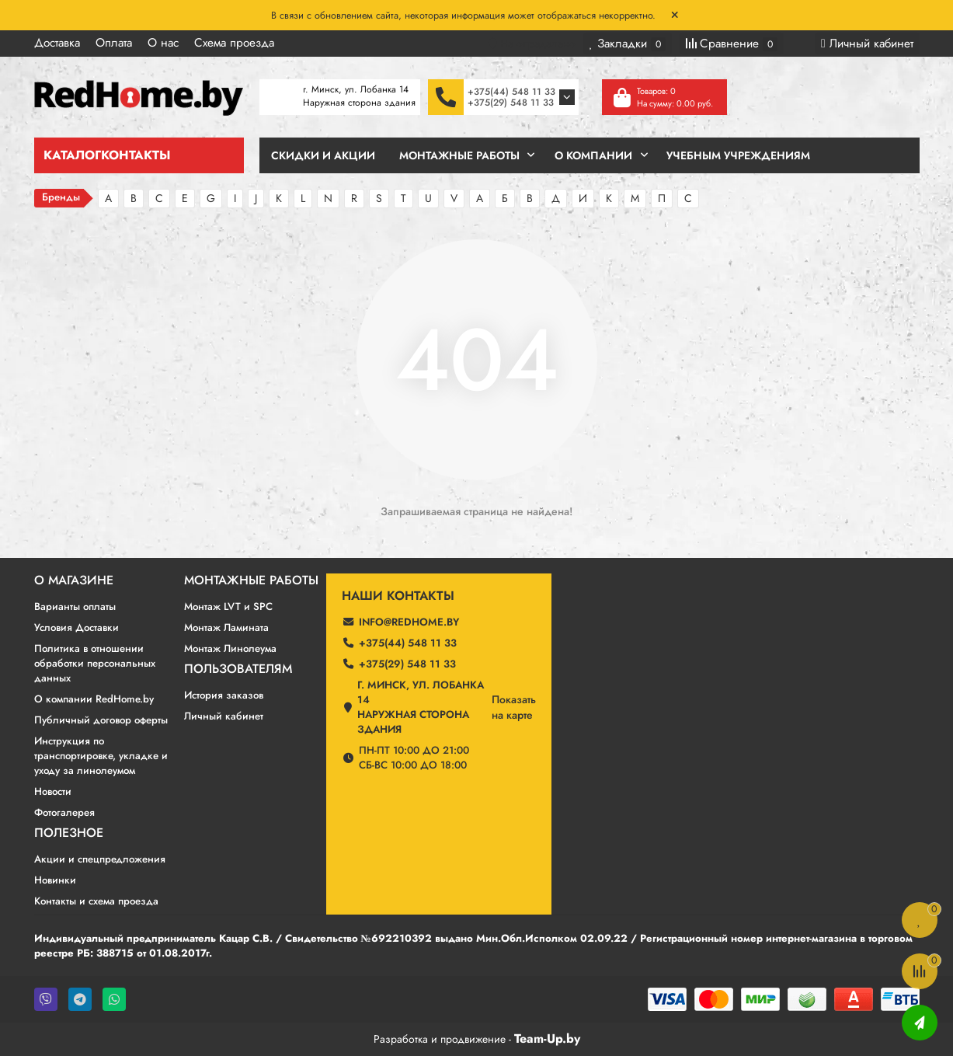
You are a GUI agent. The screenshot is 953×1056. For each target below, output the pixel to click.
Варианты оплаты (75, 606)
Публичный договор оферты (101, 720)
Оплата (114, 42)
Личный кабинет (223, 716)
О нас (163, 42)
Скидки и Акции (323, 155)
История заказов (223, 695)
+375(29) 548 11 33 (511, 103)
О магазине (73, 580)
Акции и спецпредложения (99, 859)
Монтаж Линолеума (230, 648)
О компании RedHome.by (94, 699)
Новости (52, 791)
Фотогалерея (64, 812)
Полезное (68, 833)
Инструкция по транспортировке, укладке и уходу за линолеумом (101, 756)
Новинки (55, 880)
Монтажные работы (251, 580)
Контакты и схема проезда (96, 901)
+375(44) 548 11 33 (511, 92)
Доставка (57, 42)
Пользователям (238, 669)
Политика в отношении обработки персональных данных (94, 663)
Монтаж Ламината (226, 627)
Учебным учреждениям (738, 155)
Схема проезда (234, 42)
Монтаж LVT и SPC (228, 606)
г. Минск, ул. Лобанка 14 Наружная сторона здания (420, 707)
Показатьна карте (514, 707)
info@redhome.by (409, 622)
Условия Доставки (76, 627)
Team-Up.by (547, 1038)
